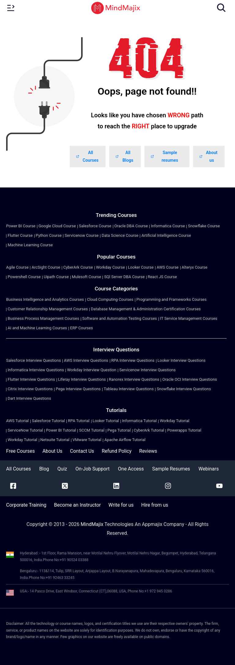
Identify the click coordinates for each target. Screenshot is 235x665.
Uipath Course (56, 276)
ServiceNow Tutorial (25, 430)
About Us (52, 451)
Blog (44, 469)
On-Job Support (93, 469)
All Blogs (124, 156)
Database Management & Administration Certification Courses (146, 309)
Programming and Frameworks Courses (171, 299)
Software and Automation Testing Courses (119, 318)
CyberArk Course (78, 267)
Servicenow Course (82, 235)
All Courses (87, 156)
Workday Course (110, 267)
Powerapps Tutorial (184, 430)
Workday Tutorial (174, 420)
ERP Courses (81, 328)
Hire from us (154, 505)
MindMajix (93, 524)
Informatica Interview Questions (36, 370)
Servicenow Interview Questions (147, 370)
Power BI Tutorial (61, 430)
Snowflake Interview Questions (184, 389)
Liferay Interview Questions (82, 379)
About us (208, 156)
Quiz (62, 469)
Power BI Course (20, 226)
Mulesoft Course (86, 276)
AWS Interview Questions (86, 360)
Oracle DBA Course (131, 226)
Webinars (208, 469)
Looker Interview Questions (182, 360)
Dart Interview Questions (29, 398)
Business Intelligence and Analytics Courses (45, 299)
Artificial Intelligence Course (166, 235)
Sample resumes (164, 156)
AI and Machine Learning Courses (37, 328)
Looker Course (141, 267)
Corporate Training (26, 505)
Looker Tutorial (106, 420)
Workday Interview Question (91, 370)
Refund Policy (116, 451)
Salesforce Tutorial (48, 420)
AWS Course (168, 267)
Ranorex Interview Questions (134, 379)
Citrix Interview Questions (30, 389)
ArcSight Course (46, 267)
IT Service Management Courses (188, 318)
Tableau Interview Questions (129, 389)
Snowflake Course (204, 226)
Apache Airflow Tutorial (124, 439)
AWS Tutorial (17, 420)
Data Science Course (120, 235)
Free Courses (20, 451)
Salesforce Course (95, 226)
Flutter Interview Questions (31, 379)
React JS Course (162, 276)
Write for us (120, 505)
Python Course (49, 235)
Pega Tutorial (119, 430)
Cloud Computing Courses (110, 299)
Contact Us (82, 451)
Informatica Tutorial (139, 420)
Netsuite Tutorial (54, 439)
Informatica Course (168, 226)
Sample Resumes (171, 469)
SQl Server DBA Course (124, 276)
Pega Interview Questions (78, 389)
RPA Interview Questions (133, 360)
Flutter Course (20, 235)
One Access (131, 469)
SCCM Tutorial (91, 430)
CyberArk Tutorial (149, 430)
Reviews (148, 451)
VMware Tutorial (87, 439)
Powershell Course (24, 276)
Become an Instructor (77, 505)
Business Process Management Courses (43, 318)
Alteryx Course (194, 267)
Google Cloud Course (57, 226)
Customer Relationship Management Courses (48, 309)
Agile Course (17, 267)
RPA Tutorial (78, 420)
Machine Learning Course (30, 245)
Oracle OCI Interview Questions (189, 379)
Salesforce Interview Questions (33, 360)
